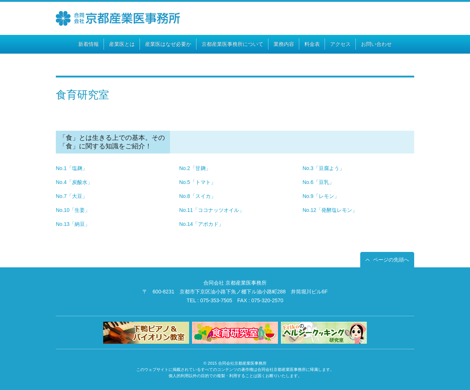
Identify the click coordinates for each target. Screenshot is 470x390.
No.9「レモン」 (321, 196)
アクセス (340, 44)
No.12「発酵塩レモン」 (330, 210)
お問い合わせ (376, 44)
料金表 (312, 44)
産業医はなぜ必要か (168, 44)
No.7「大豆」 (71, 196)
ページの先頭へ (391, 260)
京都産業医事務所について (232, 44)
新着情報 (88, 44)
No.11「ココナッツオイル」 (211, 210)
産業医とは (122, 44)
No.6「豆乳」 (318, 182)
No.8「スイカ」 (197, 196)
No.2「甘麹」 (195, 168)
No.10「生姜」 (73, 210)
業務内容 (284, 44)
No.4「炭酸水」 (74, 182)
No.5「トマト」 (197, 182)
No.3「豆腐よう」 (323, 168)
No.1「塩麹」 (71, 168)
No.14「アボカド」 (201, 224)
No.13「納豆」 (73, 224)
